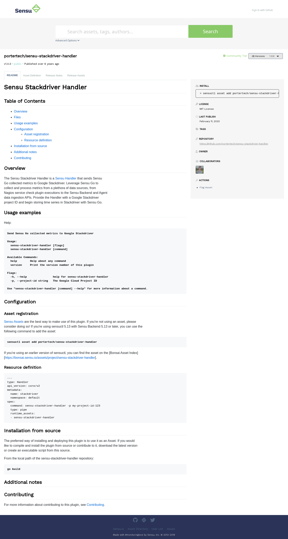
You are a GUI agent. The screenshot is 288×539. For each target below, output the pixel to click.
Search (210, 31)
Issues (171, 528)
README (12, 75)
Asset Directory (138, 528)
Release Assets (76, 75)
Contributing (22, 158)
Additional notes (25, 152)
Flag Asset (206, 187)
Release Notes (54, 75)
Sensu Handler (65, 178)
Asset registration (36, 134)
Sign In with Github (262, 10)
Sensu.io (118, 528)
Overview (20, 111)
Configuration (23, 129)
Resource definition (38, 140)
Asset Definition (32, 75)
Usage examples (26, 123)
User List (157, 528)
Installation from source (30, 146)
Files (17, 117)
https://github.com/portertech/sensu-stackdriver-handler (234, 143)
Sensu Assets (13, 321)
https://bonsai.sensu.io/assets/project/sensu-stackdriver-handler (50, 357)
